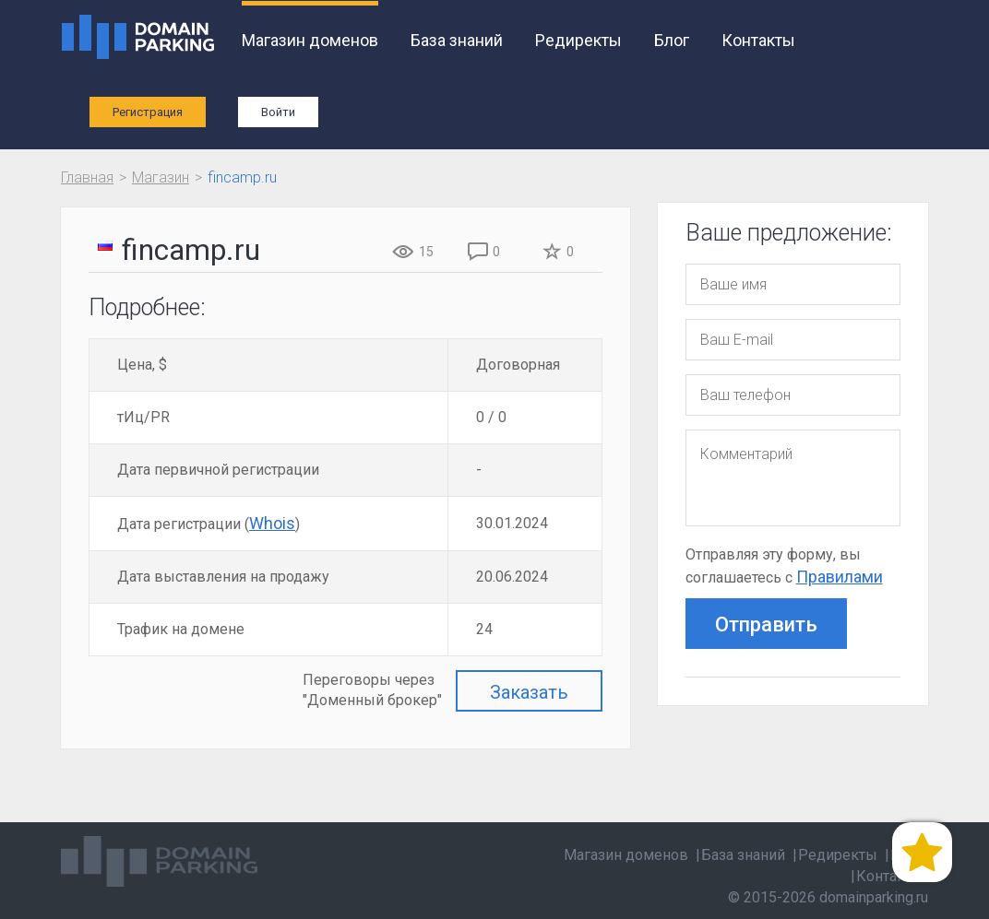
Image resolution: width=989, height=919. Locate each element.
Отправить (766, 624)
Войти (278, 112)
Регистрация (148, 112)
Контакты (758, 40)
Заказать (529, 692)
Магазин (160, 177)
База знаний (457, 40)
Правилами (839, 576)
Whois (272, 523)
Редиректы (578, 40)
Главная (87, 177)
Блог (671, 40)
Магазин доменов (310, 40)
